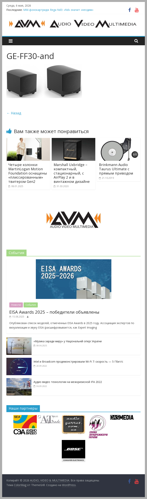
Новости (16, 304)
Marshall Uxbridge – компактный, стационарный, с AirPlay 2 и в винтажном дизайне (72, 173)
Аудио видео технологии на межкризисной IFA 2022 (68, 382)
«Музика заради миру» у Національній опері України (68, 341)
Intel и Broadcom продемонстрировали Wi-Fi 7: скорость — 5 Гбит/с (78, 361)
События (31, 304)
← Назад (13, 113)
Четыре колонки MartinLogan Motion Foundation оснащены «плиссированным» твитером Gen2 (27, 173)
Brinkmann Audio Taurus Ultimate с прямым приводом (116, 168)
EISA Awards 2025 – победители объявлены (54, 312)
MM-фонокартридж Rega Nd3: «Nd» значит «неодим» (58, 10)
